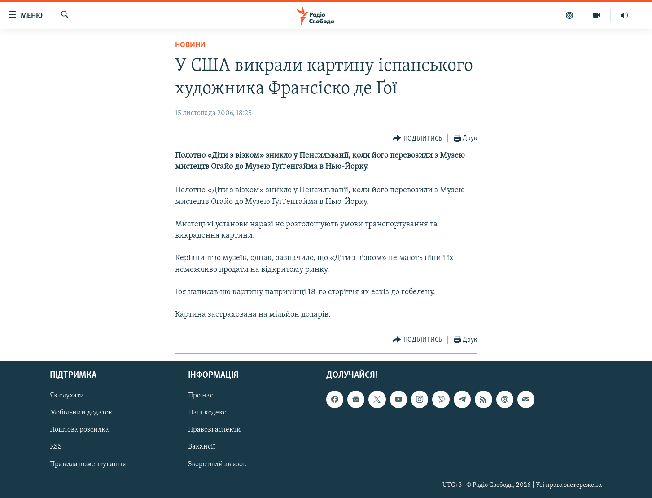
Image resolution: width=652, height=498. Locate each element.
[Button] (417, 138)
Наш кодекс (207, 412)
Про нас (200, 395)
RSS (56, 446)
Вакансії (201, 446)
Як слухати (67, 395)
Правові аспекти (214, 429)
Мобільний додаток (81, 412)
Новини (190, 45)
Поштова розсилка (79, 429)
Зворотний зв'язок (217, 463)
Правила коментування (88, 463)
